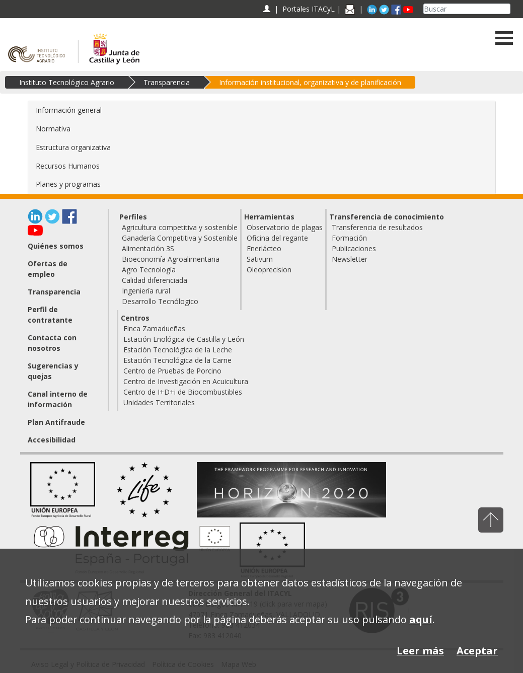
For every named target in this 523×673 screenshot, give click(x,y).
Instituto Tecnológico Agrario (66, 82)
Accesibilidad (52, 439)
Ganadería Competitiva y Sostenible (180, 238)
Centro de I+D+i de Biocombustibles (182, 392)
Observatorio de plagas (285, 227)
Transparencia (166, 82)
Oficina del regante (277, 238)
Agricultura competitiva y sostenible (180, 227)
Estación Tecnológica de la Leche (177, 349)
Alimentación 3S (148, 248)
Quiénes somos (56, 246)
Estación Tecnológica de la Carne (177, 360)
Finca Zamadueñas (154, 328)
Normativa (53, 128)
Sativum (260, 259)
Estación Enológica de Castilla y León (183, 339)
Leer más (420, 650)
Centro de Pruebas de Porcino (172, 371)
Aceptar (477, 650)
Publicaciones (354, 248)
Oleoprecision (269, 269)
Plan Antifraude (56, 422)
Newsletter (349, 259)
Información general (69, 110)
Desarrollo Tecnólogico (160, 301)
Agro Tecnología (149, 269)
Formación (349, 238)
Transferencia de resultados (377, 227)
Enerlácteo (264, 248)
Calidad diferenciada (154, 280)
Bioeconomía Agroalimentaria (170, 259)
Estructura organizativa (73, 147)
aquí (420, 619)
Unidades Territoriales (159, 402)
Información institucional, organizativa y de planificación (310, 82)
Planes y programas (68, 184)
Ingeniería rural (146, 290)
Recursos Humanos (68, 166)
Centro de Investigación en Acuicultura (185, 381)
